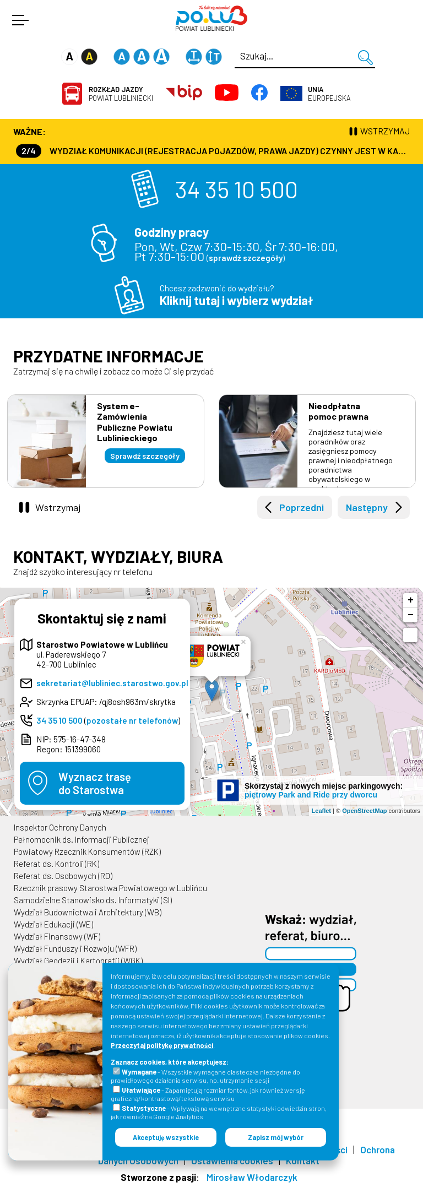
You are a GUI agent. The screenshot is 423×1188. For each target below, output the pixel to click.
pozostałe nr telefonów (132, 720)
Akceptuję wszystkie (166, 1137)
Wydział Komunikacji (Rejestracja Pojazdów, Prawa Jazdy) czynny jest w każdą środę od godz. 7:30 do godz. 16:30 (213, 151)
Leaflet (321, 810)
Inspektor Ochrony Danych (60, 827)
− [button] (411, 615)
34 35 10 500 (236, 189)
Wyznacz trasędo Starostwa (94, 783)
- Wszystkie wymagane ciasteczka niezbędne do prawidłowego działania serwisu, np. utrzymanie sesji (205, 1076)
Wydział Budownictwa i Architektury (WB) (87, 912)
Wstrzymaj (57, 507)
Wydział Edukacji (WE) (53, 924)
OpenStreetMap (364, 810)
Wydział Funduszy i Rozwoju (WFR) (75, 948)
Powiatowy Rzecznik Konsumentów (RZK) (87, 851)
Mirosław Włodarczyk (252, 1176)
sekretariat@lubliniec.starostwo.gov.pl (112, 683)
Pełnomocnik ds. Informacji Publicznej (81, 839)
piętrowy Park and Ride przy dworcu (311, 794)
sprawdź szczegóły (246, 258)
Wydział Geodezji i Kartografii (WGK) (78, 960)
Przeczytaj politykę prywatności (162, 1045)
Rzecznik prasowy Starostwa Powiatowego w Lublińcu (110, 888)
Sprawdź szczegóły (145, 455)
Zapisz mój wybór (275, 1137)
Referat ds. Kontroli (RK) (56, 864)
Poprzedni (301, 507)
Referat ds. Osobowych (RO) (63, 876)
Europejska (329, 93)
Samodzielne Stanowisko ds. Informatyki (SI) (93, 900)
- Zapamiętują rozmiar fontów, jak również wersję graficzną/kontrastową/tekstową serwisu (208, 1094)
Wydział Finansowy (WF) (57, 936)
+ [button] (411, 600)
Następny (367, 507)
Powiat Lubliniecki (121, 93)
